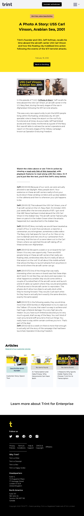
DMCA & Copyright (39, 447)
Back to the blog (42, 64)
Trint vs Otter (14, 458)
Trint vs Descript (15, 461)
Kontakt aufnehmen (52, 4)
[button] (76, 4)
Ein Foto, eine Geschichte (42, 16)
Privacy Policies (12, 447)
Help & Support (31, 447)
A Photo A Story (45, 100)
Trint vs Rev (13, 465)
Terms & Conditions (21, 447)
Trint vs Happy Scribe (17, 468)
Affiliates (49, 447)
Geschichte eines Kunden (17, 369)
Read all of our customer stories (18, 349)
